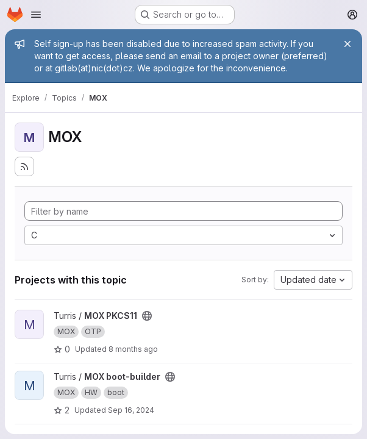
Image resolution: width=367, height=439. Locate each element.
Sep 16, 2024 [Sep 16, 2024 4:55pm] (131, 410)
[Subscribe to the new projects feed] (24, 166)
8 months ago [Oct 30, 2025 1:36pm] (133, 349)
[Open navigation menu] (36, 14)
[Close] (347, 44)
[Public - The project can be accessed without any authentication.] (147, 316)
